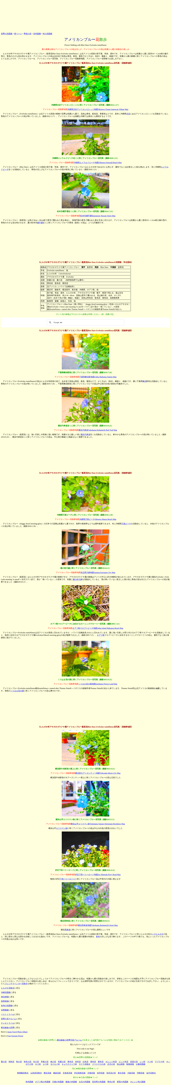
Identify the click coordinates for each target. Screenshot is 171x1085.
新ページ (18, 34)
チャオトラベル (7, 1023)
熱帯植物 (5, 1001)
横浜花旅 (47, 1073)
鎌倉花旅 (57, 1073)
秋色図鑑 (29, 1082)
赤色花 (78, 1062)
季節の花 (27, 34)
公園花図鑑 (140, 1064)
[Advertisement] (85, 16)
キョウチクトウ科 (69, 1064)
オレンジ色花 (111, 1062)
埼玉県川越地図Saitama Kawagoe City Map (98, 572)
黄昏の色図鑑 (122, 1082)
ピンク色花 (123, 1062)
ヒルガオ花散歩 (7, 988)
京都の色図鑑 (58, 1082)
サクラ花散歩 (84, 1064)
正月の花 (111, 1064)
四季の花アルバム (8, 1019)
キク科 (38, 1064)
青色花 (70, 1062)
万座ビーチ (126, 524)
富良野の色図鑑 (98, 1082)
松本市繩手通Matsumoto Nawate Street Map (97, 216)
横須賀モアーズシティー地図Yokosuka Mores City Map (97, 773)
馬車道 (67, 930)
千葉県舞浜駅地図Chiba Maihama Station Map (97, 377)
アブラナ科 (159, 1062)
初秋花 (11, 1062)
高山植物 (120, 1064)
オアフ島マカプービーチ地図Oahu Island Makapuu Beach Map (97, 628)
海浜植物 (5, 997)
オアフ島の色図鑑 (42, 1082)
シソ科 (142, 1062)
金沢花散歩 (151, 1073)
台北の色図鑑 (84, 1082)
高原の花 (134, 1062)
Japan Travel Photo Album (17, 1032)
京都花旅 (91, 1073)
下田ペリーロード (67, 879)
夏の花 (4, 1062)
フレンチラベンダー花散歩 (16, 984)
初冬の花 (27, 1062)
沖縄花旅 (140, 1073)
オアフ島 (100, 635)
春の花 (53, 1062)
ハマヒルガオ (157, 934)
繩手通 (40, 223)
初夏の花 (62, 1062)
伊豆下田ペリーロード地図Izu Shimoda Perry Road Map (98, 875)
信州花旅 (100, 1073)
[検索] (85, 322)
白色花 (85, 1062)
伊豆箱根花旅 (80, 1073)
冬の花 (36, 1062)
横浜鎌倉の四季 (7, 1028)
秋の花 (19, 1062)
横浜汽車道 (85, 434)
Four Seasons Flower (15, 1036)
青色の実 (111, 1082)
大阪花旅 (131, 1073)
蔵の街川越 (77, 579)
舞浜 (144, 381)
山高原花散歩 (36, 1073)
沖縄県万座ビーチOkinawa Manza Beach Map (97, 519)
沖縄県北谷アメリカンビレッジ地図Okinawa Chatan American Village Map (97, 109)
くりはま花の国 (17, 691)
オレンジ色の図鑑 (137, 1082)
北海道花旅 (67, 1073)
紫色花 (101, 1062)
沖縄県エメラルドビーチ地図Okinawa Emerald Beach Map (98, 163)
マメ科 (150, 1062)
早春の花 (44, 1062)
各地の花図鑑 (6, 1006)
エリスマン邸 (61, 828)
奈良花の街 (111, 1073)
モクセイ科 (55, 1064)
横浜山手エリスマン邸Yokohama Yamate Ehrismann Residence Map (98, 824)
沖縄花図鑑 (5, 992)
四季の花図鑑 (6, 34)
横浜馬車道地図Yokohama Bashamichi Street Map (98, 925)
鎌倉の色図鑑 (71, 1082)
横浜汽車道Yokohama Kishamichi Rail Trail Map (98, 430)
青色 (98, 937)
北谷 (128, 114)
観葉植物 (130, 1064)
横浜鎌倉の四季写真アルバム (69, 1040)
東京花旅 (121, 1073)
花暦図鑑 (5, 1010)
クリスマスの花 (98, 1064)
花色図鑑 (37, 34)
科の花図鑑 (47, 34)
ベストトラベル (7, 1014)
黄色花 (93, 1062)
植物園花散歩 (22, 1073)
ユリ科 (45, 1064)
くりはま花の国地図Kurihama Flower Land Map (97, 684)
